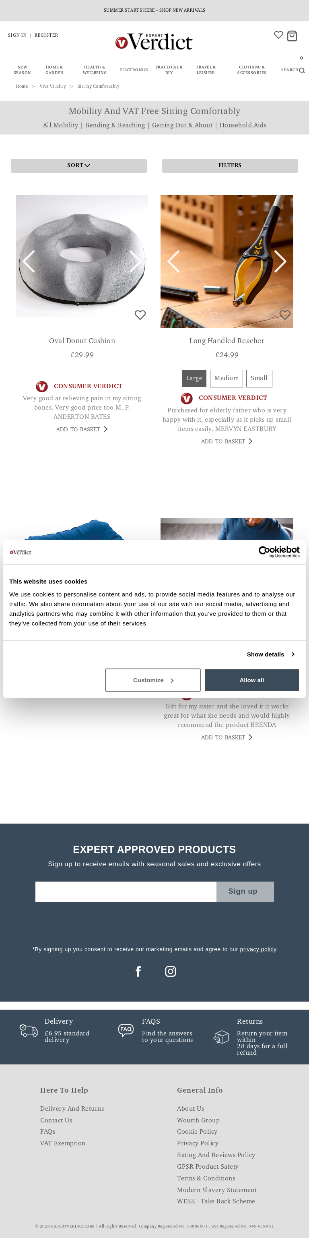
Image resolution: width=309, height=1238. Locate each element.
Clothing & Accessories (252, 70)
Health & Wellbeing (95, 70)
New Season (22, 70)
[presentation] (154, 921)
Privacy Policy (197, 1144)
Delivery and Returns (72, 1109)
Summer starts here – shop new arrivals (155, 10)
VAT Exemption (63, 1144)
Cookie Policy (197, 1132)
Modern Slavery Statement (217, 1190)
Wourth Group (198, 1121)
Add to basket (81, 429)
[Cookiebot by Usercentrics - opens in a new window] (264, 552)
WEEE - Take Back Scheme (216, 1202)
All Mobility (60, 125)
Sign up (243, 891)
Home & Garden (54, 70)
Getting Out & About (182, 125)
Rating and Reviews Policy (216, 1155)
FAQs (47, 1132)
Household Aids (243, 125)
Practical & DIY (169, 70)
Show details (265, 654)
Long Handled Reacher (227, 341)
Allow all (251, 679)
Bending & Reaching (115, 125)
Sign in (17, 35)
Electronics (134, 70)
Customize (153, 679)
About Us (190, 1109)
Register (46, 35)
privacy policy (258, 949)
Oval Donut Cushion (82, 341)
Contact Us (56, 1121)
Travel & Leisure (206, 70)
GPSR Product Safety (208, 1167)
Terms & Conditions (206, 1179)
